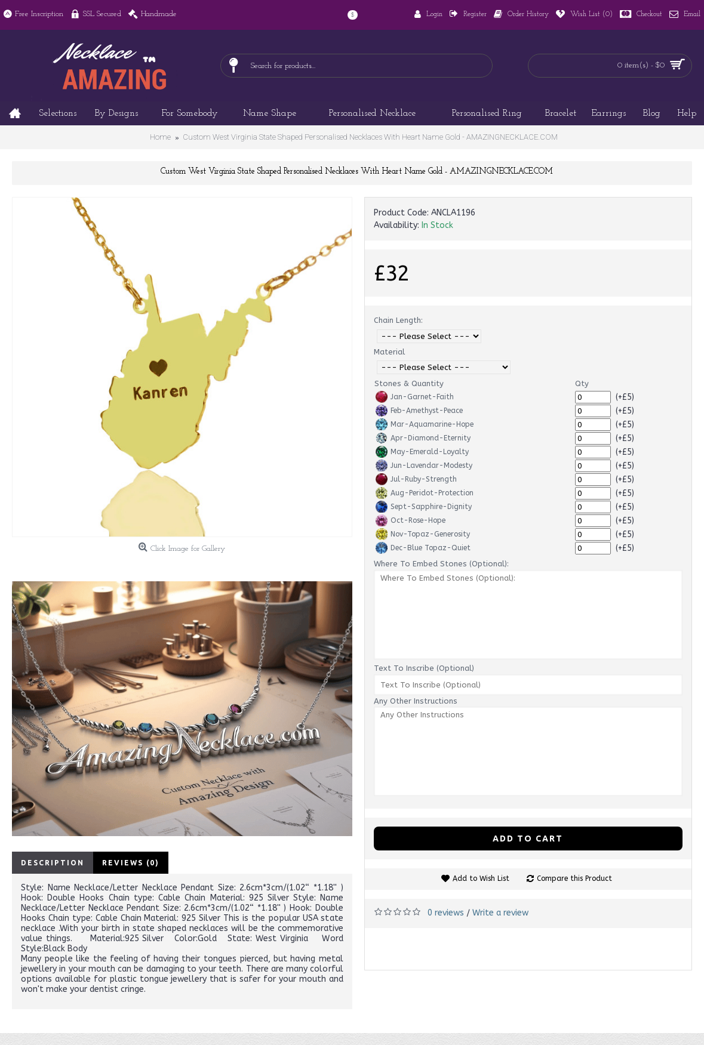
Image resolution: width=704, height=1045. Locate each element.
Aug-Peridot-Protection (425, 493)
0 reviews (446, 913)
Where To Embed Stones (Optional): (441, 563)
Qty (582, 383)
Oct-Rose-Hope (410, 520)
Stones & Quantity (409, 383)
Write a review (500, 913)
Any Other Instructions (415, 700)
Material (389, 351)
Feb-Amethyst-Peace (419, 411)
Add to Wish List (481, 878)
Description (52, 863)
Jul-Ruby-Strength (416, 479)
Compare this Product (574, 878)
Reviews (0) (130, 863)
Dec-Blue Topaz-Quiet (423, 548)
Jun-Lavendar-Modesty (424, 465)
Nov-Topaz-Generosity (423, 534)
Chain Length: (398, 320)
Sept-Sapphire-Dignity (424, 507)
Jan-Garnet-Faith (415, 397)
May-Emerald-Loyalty (422, 452)
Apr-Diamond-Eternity (423, 438)
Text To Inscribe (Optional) (424, 668)
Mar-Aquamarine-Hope (425, 424)
